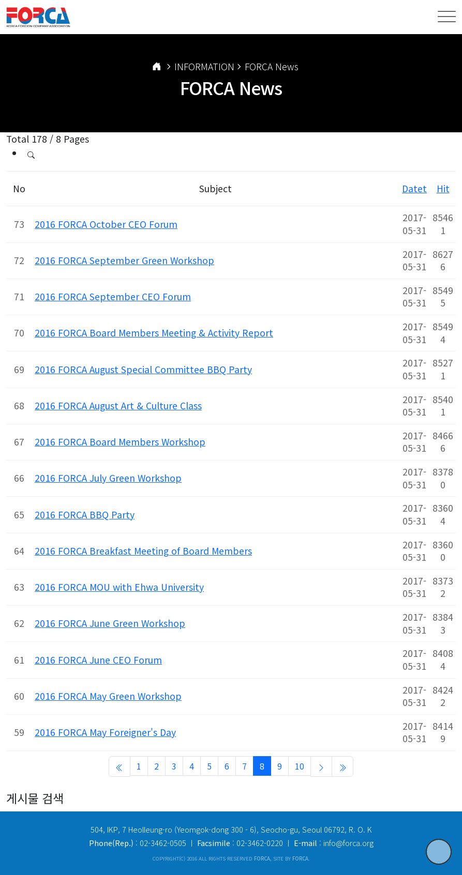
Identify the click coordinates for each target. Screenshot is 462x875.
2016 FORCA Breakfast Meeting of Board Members (143, 550)
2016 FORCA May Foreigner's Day (105, 732)
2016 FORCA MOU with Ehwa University (119, 586)
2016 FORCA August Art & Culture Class (118, 405)
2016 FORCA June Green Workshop (110, 623)
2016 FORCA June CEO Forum (98, 659)
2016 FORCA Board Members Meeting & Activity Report (154, 332)
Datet (414, 188)
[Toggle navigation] (447, 17)
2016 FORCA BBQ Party (85, 514)
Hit (443, 188)
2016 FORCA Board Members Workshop (120, 441)
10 (299, 766)
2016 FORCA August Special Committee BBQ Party (143, 369)
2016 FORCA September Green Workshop (124, 260)
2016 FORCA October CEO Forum (106, 224)
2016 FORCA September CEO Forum (113, 296)
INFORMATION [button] (204, 66)
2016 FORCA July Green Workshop (108, 477)
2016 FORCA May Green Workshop (108, 695)
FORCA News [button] (272, 66)
